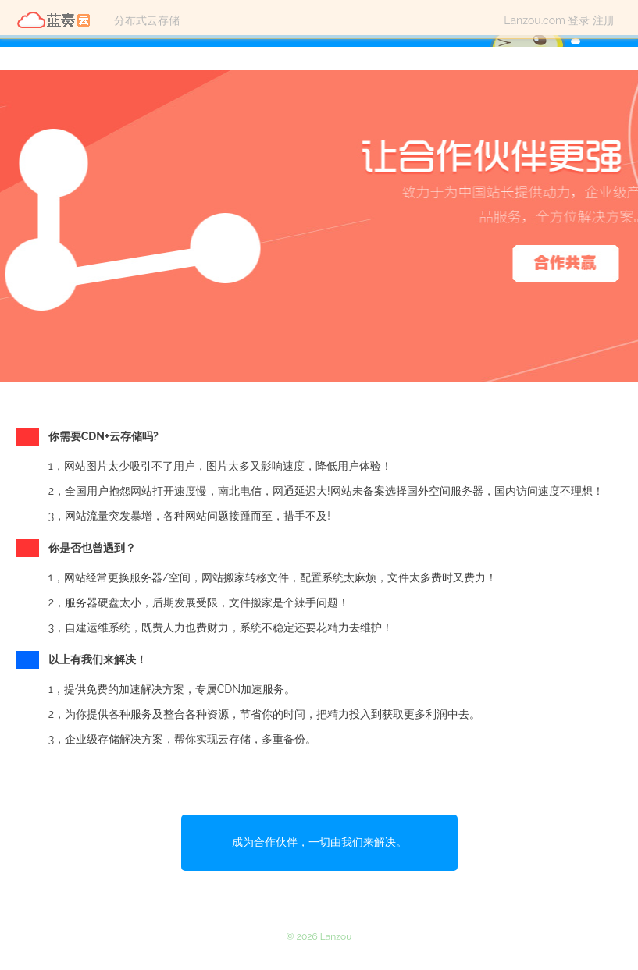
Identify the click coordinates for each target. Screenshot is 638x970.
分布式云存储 (147, 20)
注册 (604, 20)
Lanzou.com (534, 20)
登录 (579, 20)
